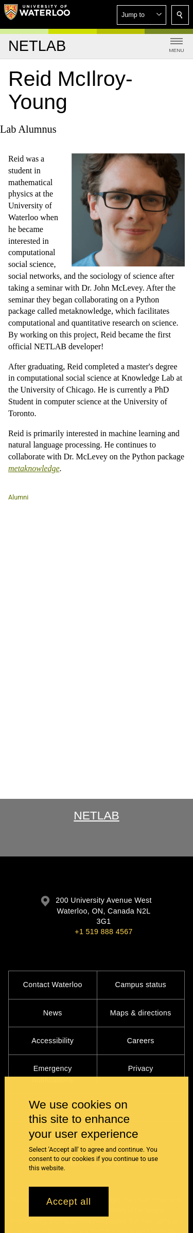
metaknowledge (34, 468)
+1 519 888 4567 (103, 931)
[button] (141, 15)
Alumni (18, 497)
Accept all (68, 1201)
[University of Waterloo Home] (37, 14)
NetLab (96, 815)
